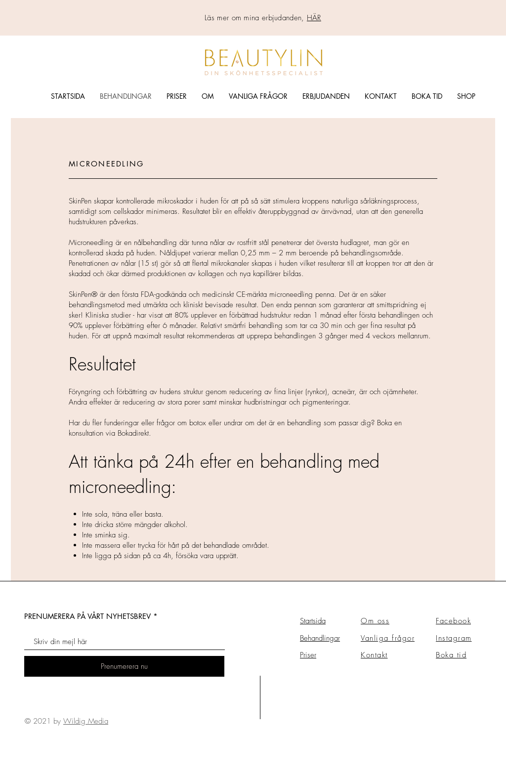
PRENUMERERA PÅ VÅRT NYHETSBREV (87, 616)
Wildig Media (85, 721)
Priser (308, 655)
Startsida (313, 621)
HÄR (314, 18)
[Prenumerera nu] (124, 666)
